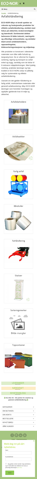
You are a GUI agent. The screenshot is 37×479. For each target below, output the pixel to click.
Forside (3, 13)
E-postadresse (18, 458)
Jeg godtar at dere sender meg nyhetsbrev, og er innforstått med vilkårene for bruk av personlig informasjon (18, 465)
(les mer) (19, 467)
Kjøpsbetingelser (22, 439)
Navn (18, 452)
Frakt (13, 439)
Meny (4, 9)
